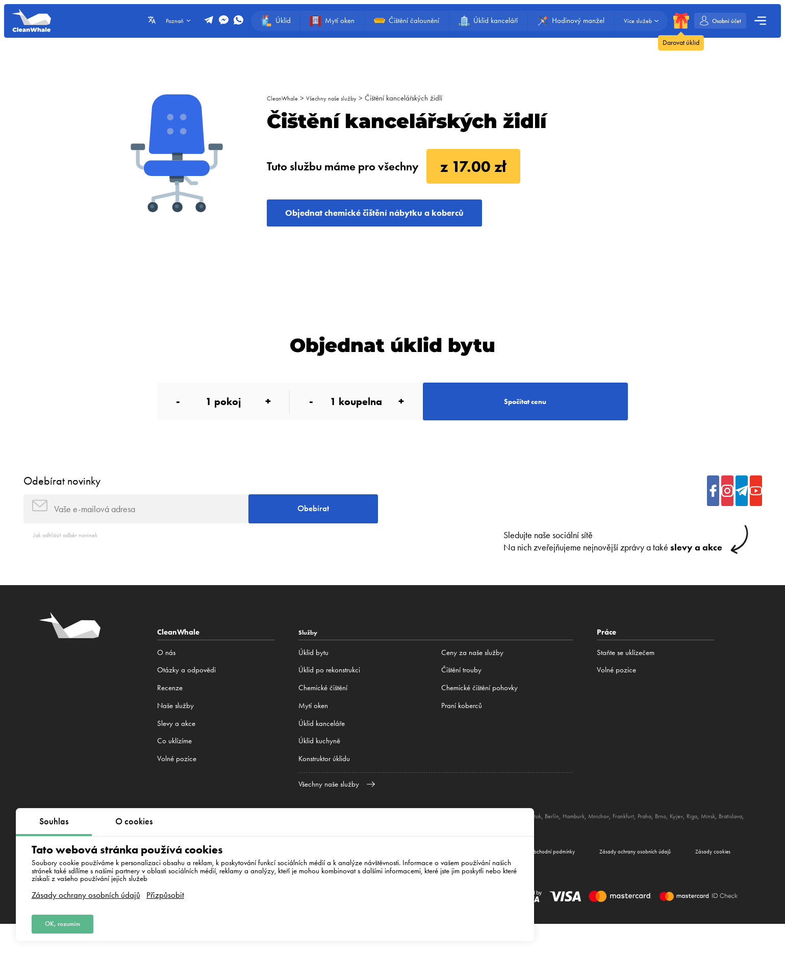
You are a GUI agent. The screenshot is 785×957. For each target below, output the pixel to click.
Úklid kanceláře (321, 749)
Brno (719, 842)
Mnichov (646, 842)
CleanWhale (285, 98)
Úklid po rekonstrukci (329, 696)
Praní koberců (461, 732)
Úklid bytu (313, 679)
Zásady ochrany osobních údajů (86, 890)
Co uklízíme (174, 767)
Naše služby (175, 732)
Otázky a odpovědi (186, 696)
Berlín (591, 842)
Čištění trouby (461, 696)
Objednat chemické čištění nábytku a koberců (404, 216)
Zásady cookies (704, 881)
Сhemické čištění (322, 714)
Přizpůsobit (165, 890)
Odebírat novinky (61, 499)
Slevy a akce (176, 749)
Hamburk (615, 842)
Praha (700, 842)
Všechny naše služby (342, 98)
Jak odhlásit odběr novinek (72, 561)
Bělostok (566, 842)
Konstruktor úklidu (324, 785)
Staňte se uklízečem (625, 679)
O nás (166, 679)
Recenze (170, 714)
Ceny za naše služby (472, 679)
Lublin (542, 842)
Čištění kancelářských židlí (420, 98)
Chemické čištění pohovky (479, 714)
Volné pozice (176, 785)
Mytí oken (313, 732)
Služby (310, 659)
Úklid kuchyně (319, 767)
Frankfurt (675, 842)
